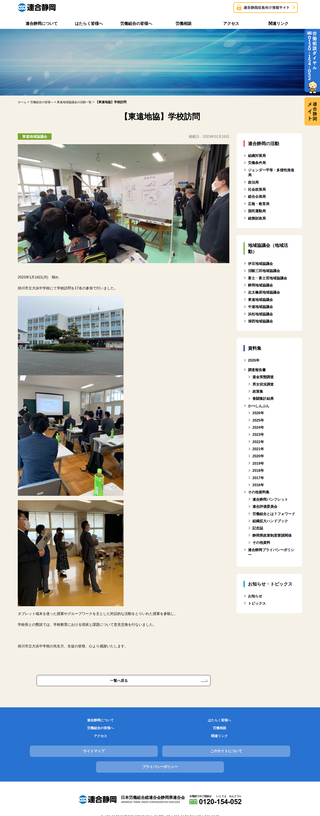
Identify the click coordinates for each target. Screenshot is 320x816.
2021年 (258, 449)
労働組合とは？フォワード (273, 514)
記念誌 (257, 528)
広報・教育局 (258, 204)
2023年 (258, 434)
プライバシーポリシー (257, 743)
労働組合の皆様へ (136, 724)
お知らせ (255, 596)
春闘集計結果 (263, 398)
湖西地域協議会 (260, 321)
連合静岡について (38, 724)
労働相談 (184, 724)
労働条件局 (257, 163)
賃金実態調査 (263, 377)
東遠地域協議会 (260, 300)
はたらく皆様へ (87, 724)
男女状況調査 (263, 384)
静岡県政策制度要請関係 (272, 535)
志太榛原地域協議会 (264, 292)
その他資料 (261, 542)
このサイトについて (160, 743)
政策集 (257, 391)
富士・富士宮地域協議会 (267, 278)
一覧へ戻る (119, 682)
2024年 (258, 427)
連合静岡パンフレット (270, 499)
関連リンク (282, 724)
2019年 (258, 463)
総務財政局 (257, 218)
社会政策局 (257, 189)
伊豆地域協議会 (260, 264)
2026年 (258, 413)
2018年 (258, 470)
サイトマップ (63, 743)
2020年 (258, 456)
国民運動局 (257, 211)
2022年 (258, 442)
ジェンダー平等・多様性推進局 (271, 172)
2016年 (258, 485)
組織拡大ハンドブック (270, 521)
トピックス (257, 603)
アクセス (233, 724)
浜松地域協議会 (260, 314)
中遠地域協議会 (260, 307)
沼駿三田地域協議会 (264, 271)
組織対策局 (257, 156)
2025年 (258, 420)
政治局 (253, 182)
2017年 (258, 478)
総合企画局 (257, 196)
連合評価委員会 (264, 506)
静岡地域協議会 (260, 285)
